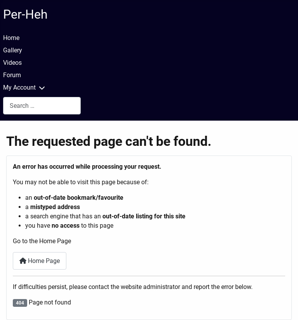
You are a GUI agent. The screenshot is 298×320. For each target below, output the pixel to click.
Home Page (39, 261)
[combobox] (42, 105)
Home (11, 38)
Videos (12, 62)
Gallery (12, 50)
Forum (12, 75)
